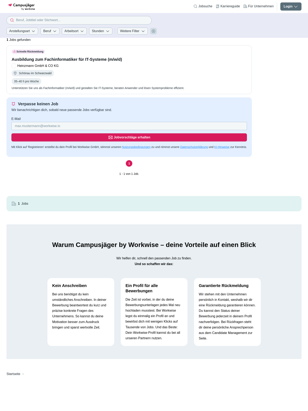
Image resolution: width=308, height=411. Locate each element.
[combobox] (79, 20)
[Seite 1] (129, 152)
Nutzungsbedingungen (136, 135)
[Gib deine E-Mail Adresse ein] (103, 126)
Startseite (13, 334)
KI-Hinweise (222, 135)
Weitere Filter (132, 31)
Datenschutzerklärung (194, 135)
